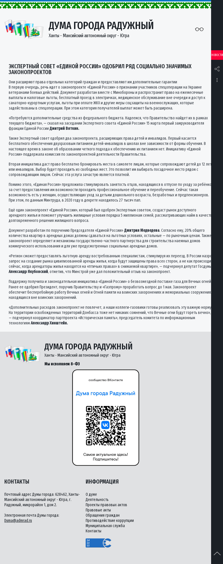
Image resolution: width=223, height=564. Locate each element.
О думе (91, 494)
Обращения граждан (103, 515)
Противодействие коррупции (110, 520)
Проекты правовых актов (106, 504)
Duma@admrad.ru (18, 520)
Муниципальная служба (105, 525)
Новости (217, 55)
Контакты (93, 531)
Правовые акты (98, 510)
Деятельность (97, 499)
